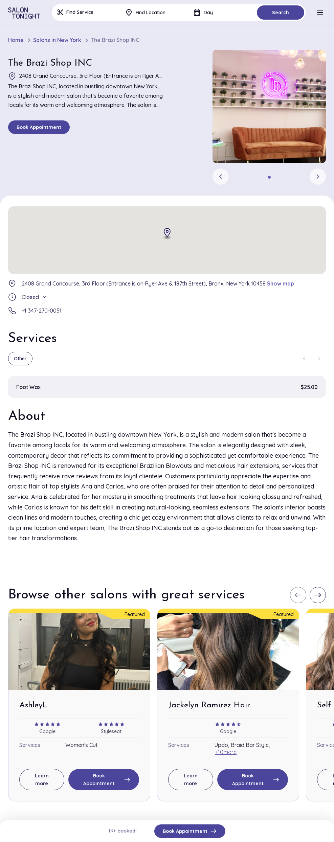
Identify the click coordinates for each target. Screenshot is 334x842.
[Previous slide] (221, 176)
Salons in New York (57, 40)
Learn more (42, 779)
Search (280, 12)
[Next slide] (318, 176)
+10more (226, 752)
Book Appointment (39, 127)
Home (16, 40)
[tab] (269, 177)
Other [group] (20, 359)
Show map (280, 283)
